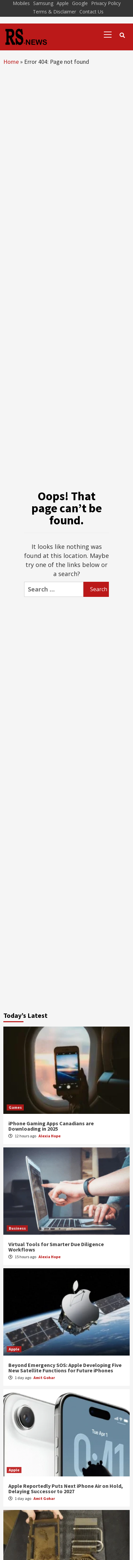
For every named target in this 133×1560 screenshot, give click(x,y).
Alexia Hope (50, 1135)
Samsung (43, 3)
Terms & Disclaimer (54, 11)
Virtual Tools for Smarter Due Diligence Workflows (56, 1247)
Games (15, 1107)
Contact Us (91, 11)
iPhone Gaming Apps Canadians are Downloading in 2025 (51, 1126)
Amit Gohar (44, 1377)
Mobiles (21, 3)
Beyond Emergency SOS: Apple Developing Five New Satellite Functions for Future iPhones (65, 1368)
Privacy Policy (106, 3)
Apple (63, 3)
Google (80, 3)
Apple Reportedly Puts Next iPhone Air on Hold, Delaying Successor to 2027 (65, 1488)
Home (11, 61)
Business (17, 1228)
